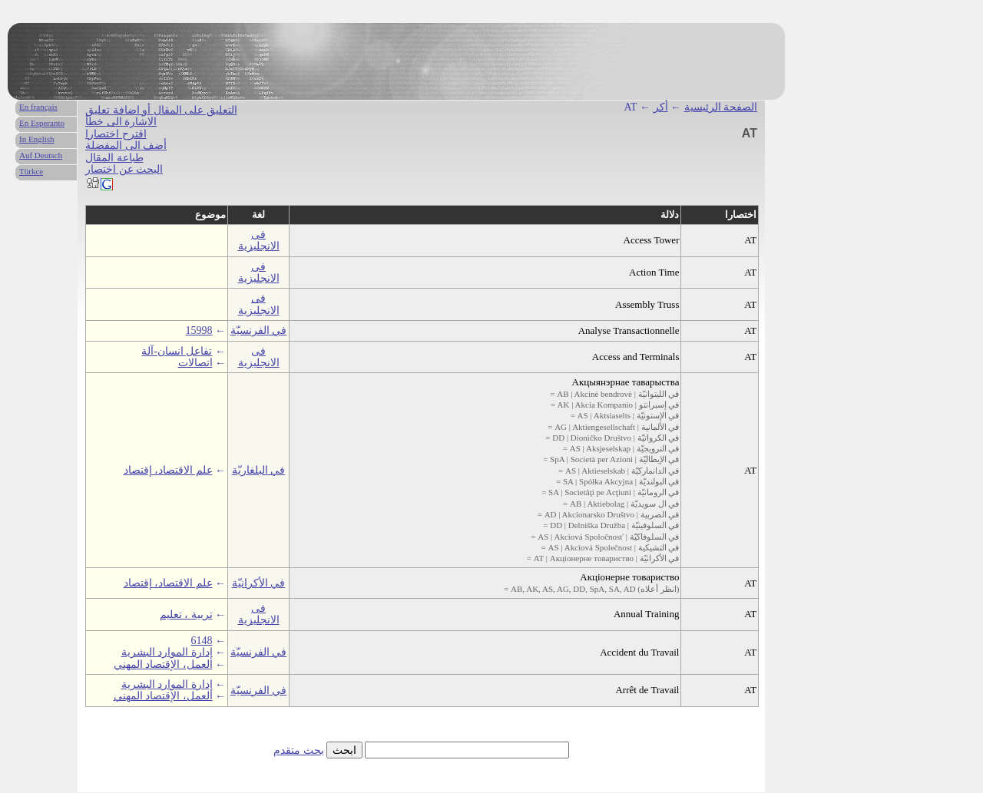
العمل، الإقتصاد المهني (163, 664)
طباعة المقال (114, 158)
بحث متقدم (298, 750)
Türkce (31, 171)
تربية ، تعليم (186, 614)
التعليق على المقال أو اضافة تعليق (161, 110)
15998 (199, 330)
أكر (661, 107)
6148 (202, 640)
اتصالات (195, 362)
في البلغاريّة (259, 470)
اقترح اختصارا (116, 134)
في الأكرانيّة (259, 583)
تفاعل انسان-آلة (176, 351)
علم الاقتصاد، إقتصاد (168, 470)
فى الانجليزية (259, 240)
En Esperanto (42, 122)
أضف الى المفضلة (126, 145)
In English (37, 139)
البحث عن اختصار (124, 169)
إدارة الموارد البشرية (167, 652)
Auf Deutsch (40, 155)
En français (38, 106)
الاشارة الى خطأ (121, 121)
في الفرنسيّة (258, 330)
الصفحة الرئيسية (721, 107)
